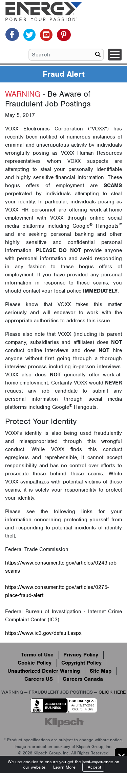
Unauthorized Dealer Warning (43, 671)
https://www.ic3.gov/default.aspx (43, 633)
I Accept (93, 767)
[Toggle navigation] (115, 54)
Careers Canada (83, 679)
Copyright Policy (81, 662)
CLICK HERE (112, 692)
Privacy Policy (80, 654)
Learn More (64, 767)
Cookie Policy (34, 662)
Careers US (38, 679)
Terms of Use (37, 654)
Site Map (100, 671)
